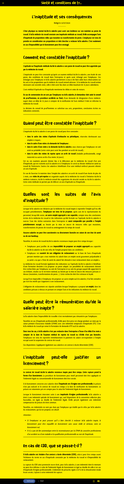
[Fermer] (3, 3)
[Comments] (98, 481)
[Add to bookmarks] (93, 481)
